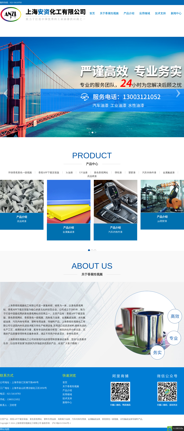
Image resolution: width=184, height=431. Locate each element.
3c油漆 (69, 172)
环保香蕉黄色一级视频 (20, 172)
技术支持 (160, 13)
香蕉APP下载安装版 (48, 172)
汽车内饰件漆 (149, 172)
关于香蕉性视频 (109, 13)
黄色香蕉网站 (101, 172)
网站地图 (4, 429)
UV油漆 (83, 172)
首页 (92, 13)
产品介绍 (129, 13)
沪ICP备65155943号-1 (61, 423)
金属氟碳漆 (169, 172)
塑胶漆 (131, 172)
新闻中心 (176, 13)
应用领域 (144, 13)
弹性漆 (118, 172)
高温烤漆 (92, 176)
